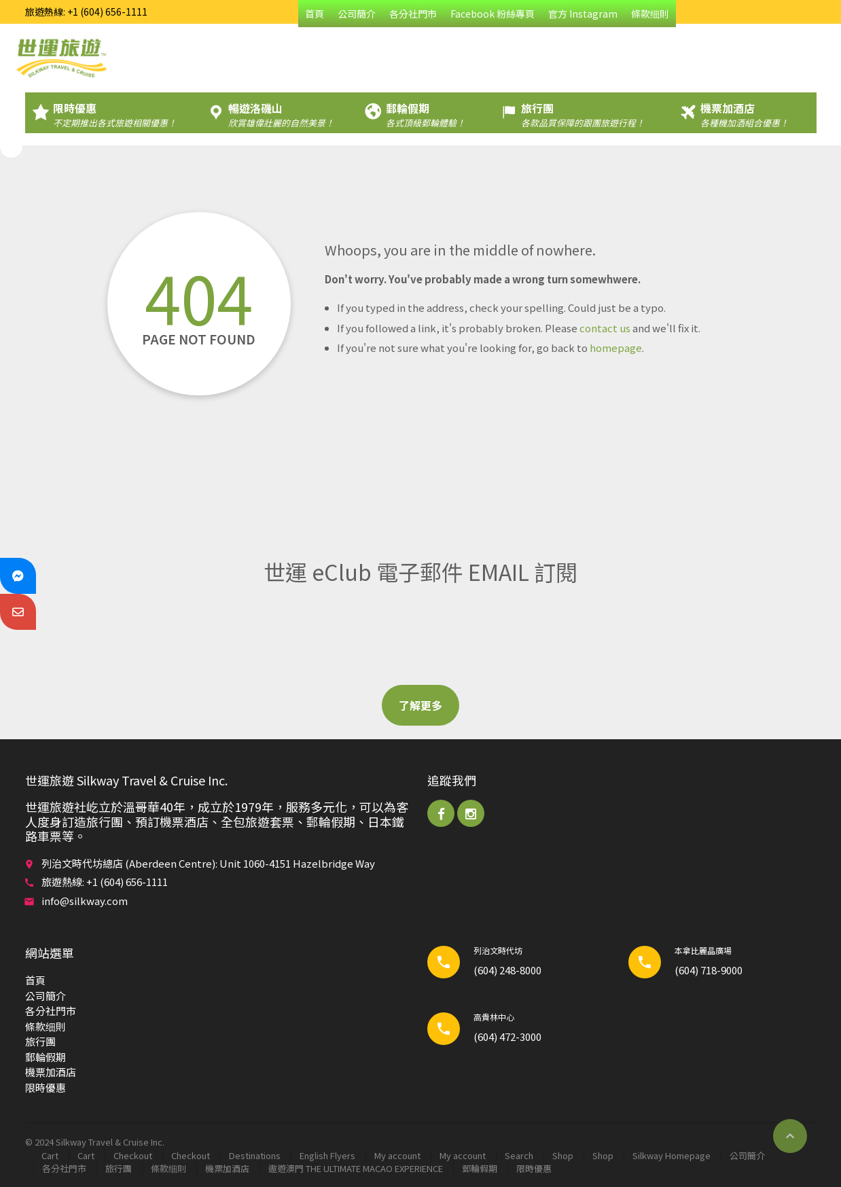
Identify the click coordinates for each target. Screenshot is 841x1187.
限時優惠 (45, 1087)
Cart (49, 1155)
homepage (616, 347)
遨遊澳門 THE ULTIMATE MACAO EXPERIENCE (355, 1168)
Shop (562, 1155)
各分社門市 (413, 13)
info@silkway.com (84, 900)
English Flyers (327, 1155)
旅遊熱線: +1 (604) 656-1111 (86, 11)
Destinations (255, 1155)
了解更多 (420, 705)
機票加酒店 (50, 1072)
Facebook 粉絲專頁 (492, 13)
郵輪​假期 (45, 1057)
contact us (604, 328)
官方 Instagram (583, 13)
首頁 (314, 13)
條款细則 (650, 13)
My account (397, 1155)
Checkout (132, 1155)
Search (519, 1155)
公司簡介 (357, 13)
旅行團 (40, 1041)
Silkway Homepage (671, 1155)
